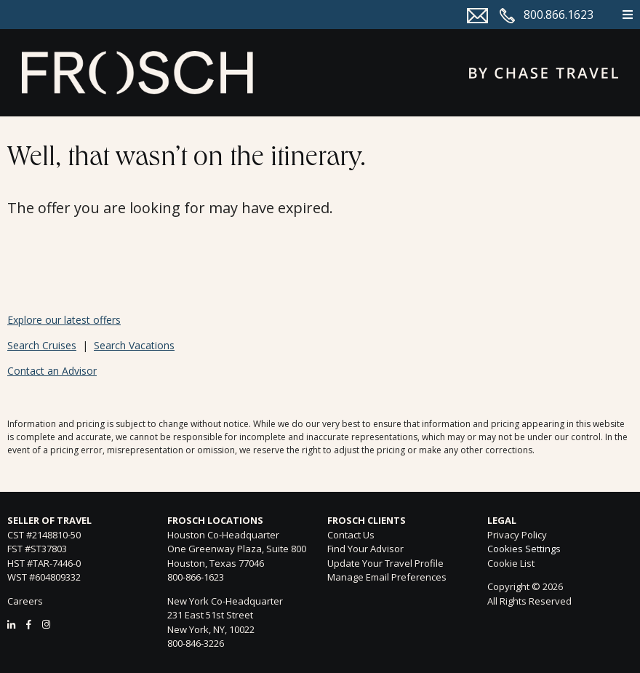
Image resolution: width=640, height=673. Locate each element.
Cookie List (511, 563)
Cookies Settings (524, 549)
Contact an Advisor (52, 371)
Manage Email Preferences (387, 577)
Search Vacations (134, 345)
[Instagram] (46, 624)
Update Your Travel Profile (385, 563)
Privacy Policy (517, 534)
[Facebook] (28, 624)
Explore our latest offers (64, 320)
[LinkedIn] (11, 624)
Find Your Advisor (365, 548)
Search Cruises (41, 345)
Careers (25, 601)
